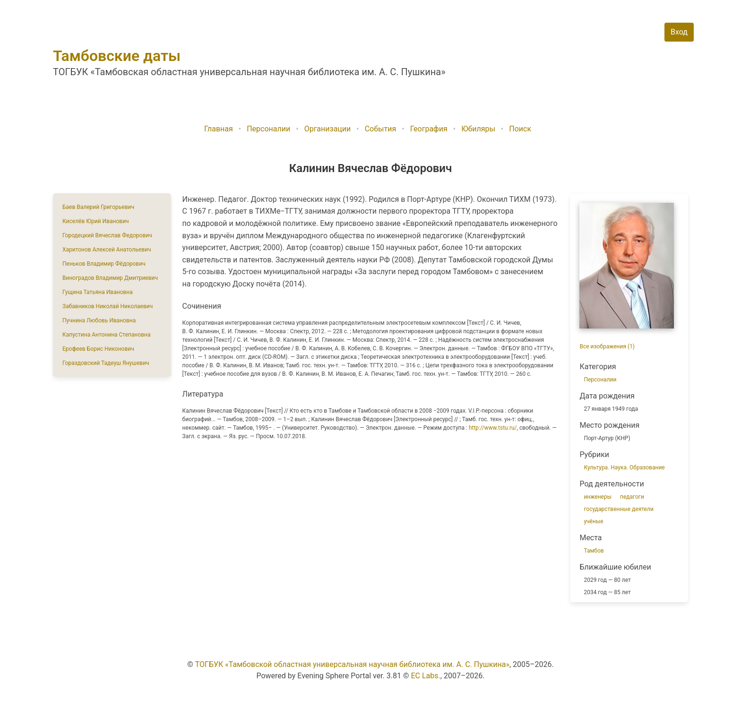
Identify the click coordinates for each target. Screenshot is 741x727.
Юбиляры (478, 128)
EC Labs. (425, 675)
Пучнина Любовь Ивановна (99, 320)
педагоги (632, 496)
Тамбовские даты (117, 56)
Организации (327, 128)
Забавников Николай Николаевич (107, 306)
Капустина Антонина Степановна (106, 334)
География (429, 128)
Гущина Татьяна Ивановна (97, 292)
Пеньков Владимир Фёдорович (104, 263)
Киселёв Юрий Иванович (95, 221)
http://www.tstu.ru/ (493, 427)
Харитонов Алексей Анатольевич (106, 249)
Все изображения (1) (607, 346)
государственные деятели (618, 509)
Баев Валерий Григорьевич (98, 207)
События (380, 128)
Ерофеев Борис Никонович (98, 349)
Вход (679, 31)
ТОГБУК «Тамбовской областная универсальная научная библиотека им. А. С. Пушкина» (352, 664)
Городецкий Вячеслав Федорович (107, 235)
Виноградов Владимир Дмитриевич (110, 278)
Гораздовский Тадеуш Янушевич (105, 363)
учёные (593, 521)
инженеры (598, 496)
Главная (218, 128)
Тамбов (593, 550)
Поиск (520, 128)
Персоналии (268, 128)
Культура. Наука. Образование (624, 467)
